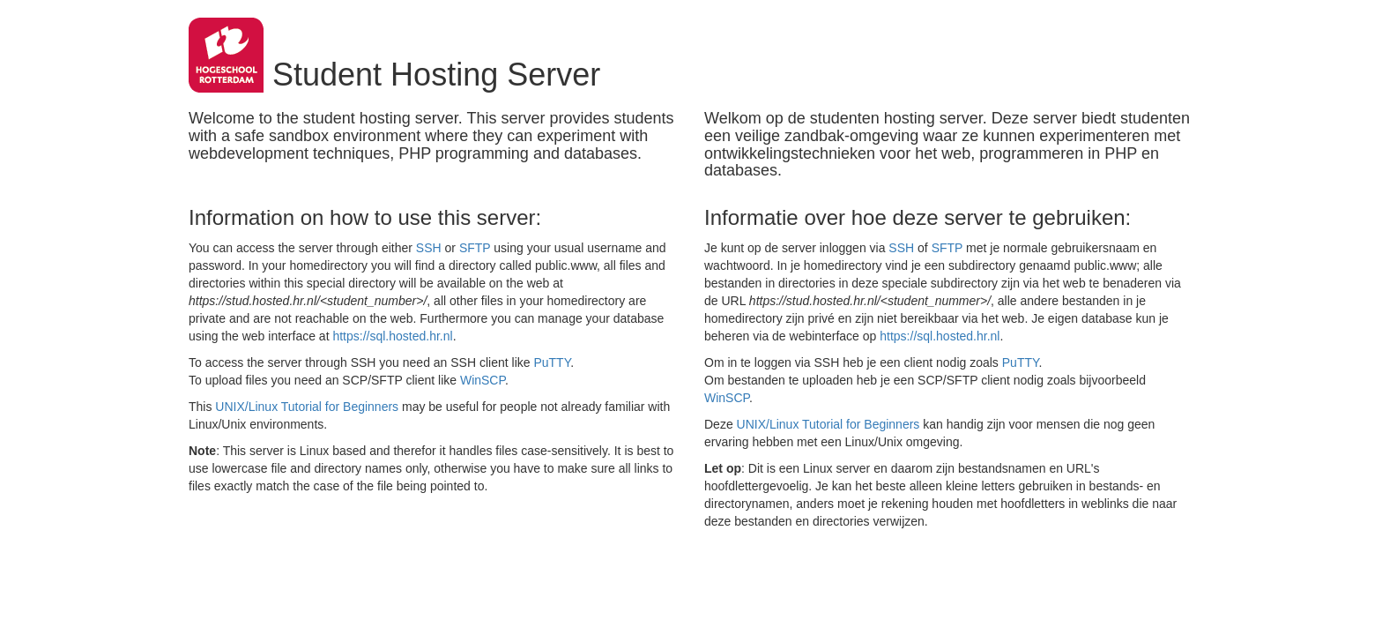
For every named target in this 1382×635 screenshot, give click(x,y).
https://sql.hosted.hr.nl (392, 336)
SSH (429, 248)
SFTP (475, 248)
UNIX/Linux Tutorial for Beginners (306, 407)
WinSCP (482, 380)
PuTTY (551, 362)
